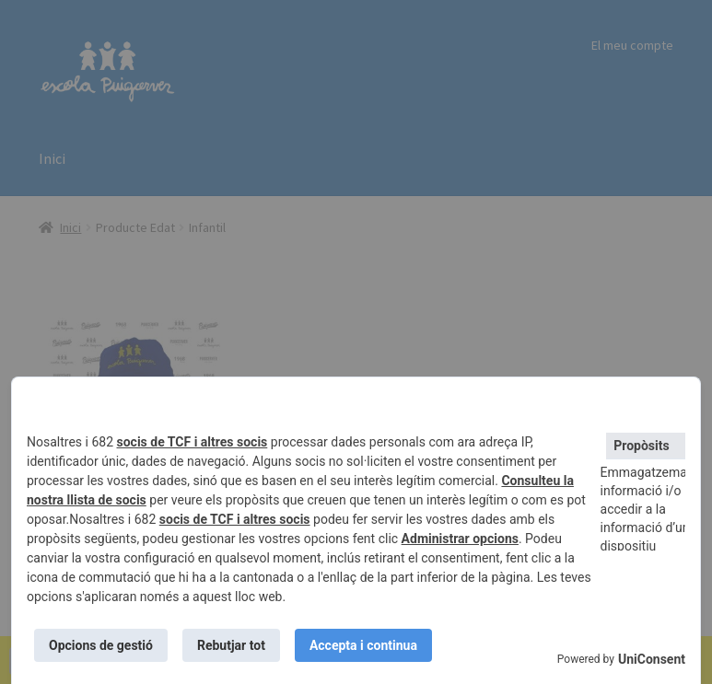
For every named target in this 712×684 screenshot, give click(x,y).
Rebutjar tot (231, 645)
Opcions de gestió (101, 645)
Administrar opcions (460, 538)
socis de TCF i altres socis (192, 442)
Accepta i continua (363, 645)
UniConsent (651, 659)
